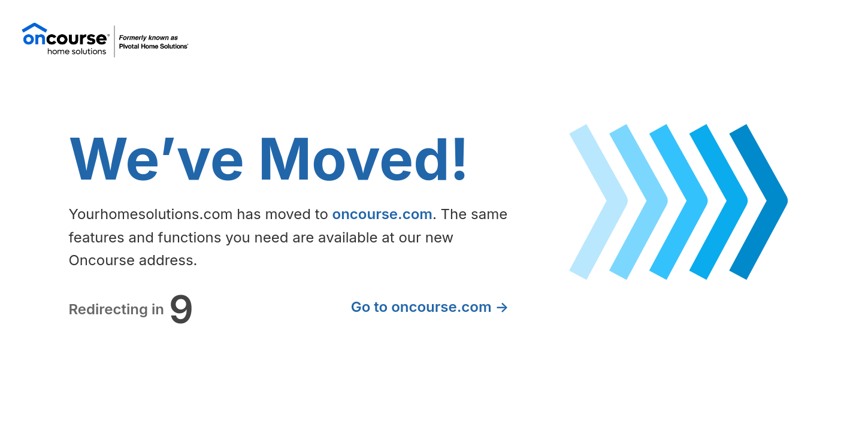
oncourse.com (382, 214)
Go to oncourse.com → (430, 306)
